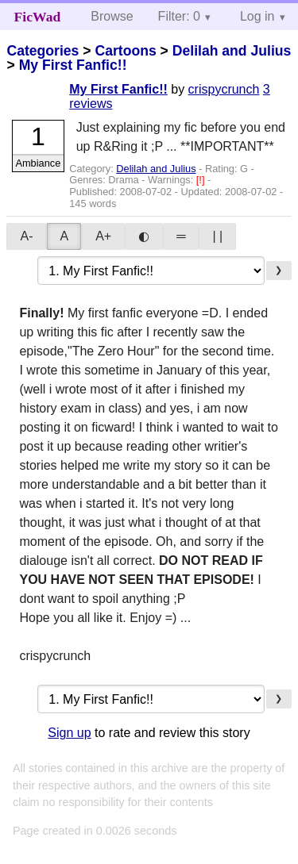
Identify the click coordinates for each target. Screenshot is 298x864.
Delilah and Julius (232, 51)
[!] (201, 180)
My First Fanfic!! (73, 65)
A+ (103, 236)
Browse (112, 16)
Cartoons (125, 51)
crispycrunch (224, 89)
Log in (257, 16)
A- (26, 236)
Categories (42, 51)
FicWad (37, 17)
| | (217, 236)
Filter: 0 (179, 16)
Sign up (69, 732)
